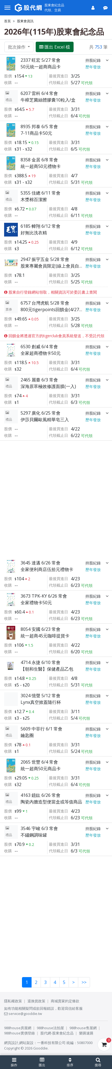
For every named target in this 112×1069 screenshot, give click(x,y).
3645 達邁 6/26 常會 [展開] (40, 563)
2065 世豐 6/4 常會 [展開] (39, 762)
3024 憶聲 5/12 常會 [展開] (40, 696)
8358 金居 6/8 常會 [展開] (39, 160)
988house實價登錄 (19, 1033)
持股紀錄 (93, 60)
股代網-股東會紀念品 (57, 1033)
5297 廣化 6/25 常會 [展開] (40, 413)
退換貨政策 (36, 1000)
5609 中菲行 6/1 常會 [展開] (41, 729)
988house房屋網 (17, 1027)
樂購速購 (86, 1033)
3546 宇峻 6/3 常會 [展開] (39, 828)
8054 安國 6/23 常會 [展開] (40, 629)
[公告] (106, 7)
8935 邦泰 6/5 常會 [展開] (39, 126)
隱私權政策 (13, 1000)
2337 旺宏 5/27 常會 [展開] (40, 60)
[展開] (107, 60)
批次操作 (17, 47)
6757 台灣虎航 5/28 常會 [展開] (45, 303)
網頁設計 (11, 1042)
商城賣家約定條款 (65, 1000)
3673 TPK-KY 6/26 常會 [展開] (44, 596)
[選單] (7, 7)
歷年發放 (93, 66)
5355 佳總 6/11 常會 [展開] (40, 193)
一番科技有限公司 (51, 1042)
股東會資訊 (25, 21)
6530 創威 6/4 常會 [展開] (39, 347)
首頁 (7, 21)
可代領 (87, 82)
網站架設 (26, 1042)
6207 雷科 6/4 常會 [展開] (39, 93)
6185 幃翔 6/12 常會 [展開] (40, 226)
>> (84, 982)
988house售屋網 (83, 1027)
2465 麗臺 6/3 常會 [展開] (39, 380)
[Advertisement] (56, 499)
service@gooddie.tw (23, 1013)
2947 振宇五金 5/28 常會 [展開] (45, 259)
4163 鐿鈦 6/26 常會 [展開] (40, 795)
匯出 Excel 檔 (54, 47)
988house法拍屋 (50, 1027)
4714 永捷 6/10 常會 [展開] (40, 662)
